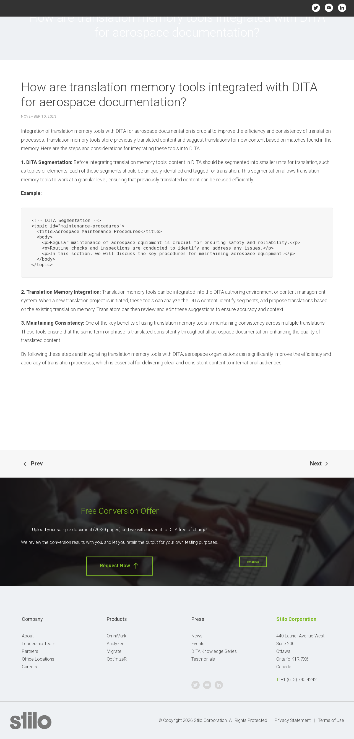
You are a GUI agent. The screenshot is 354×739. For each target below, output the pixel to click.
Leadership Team (38, 643)
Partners (30, 651)
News (196, 636)
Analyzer (115, 643)
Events (197, 643)
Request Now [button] (119, 565)
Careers (29, 666)
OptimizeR (117, 659)
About (27, 636)
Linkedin (342, 7)
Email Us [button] (253, 561)
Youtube (329, 7)
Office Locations (38, 659)
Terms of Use (331, 720)
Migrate (114, 651)
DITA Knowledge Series (214, 651)
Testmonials (203, 659)
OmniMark (116, 636)
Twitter (316, 7)
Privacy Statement (293, 720)
